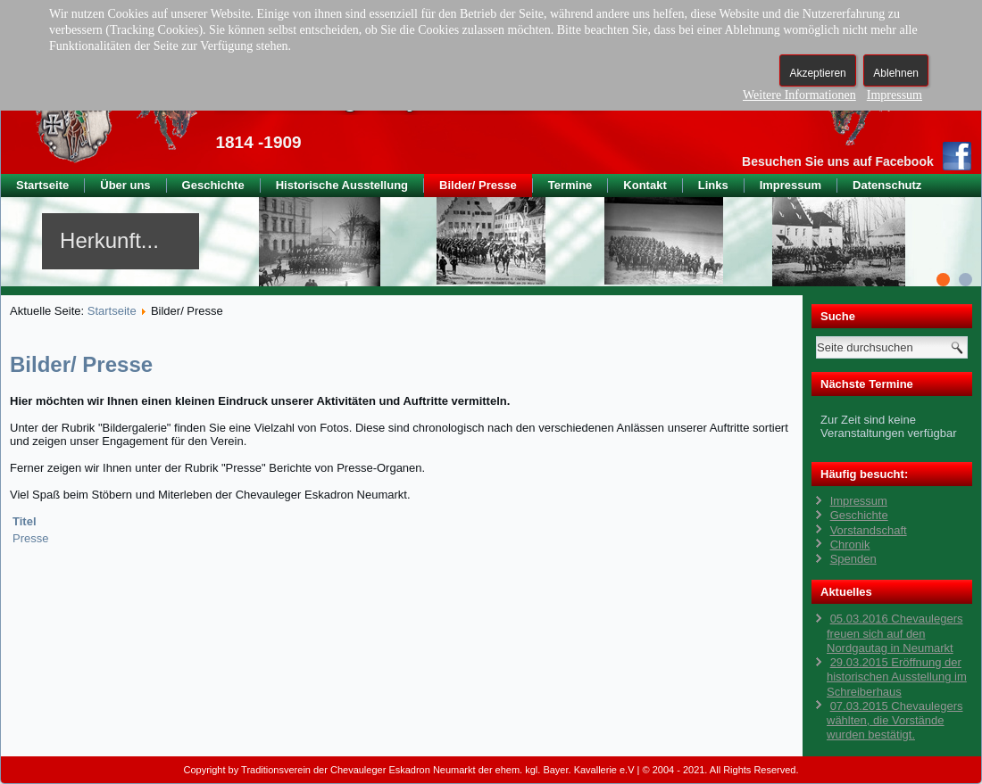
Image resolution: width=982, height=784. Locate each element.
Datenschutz (887, 185)
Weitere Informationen (799, 95)
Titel (24, 521)
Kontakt (644, 185)
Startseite (42, 185)
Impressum (790, 185)
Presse (30, 538)
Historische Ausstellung (342, 185)
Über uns (125, 185)
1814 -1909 (258, 142)
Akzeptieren (817, 73)
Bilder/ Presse (478, 185)
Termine (570, 185)
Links (713, 185)
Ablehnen (896, 73)
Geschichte (213, 185)
